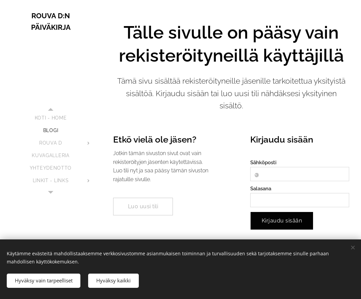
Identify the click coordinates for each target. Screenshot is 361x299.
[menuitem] (50, 118)
